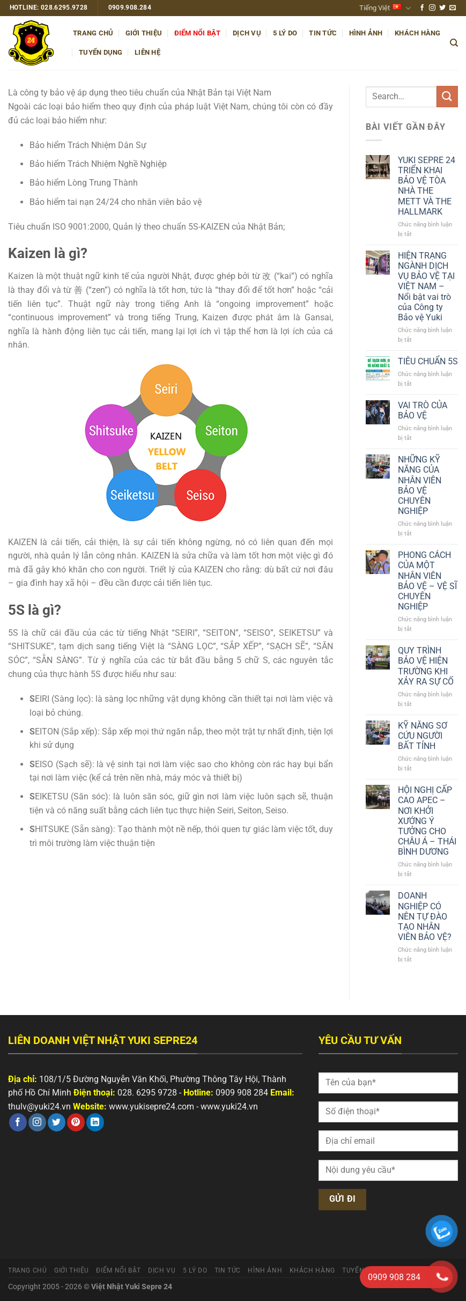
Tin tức (323, 33)
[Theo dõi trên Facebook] (422, 8)
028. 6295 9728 (147, 1092)
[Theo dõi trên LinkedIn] (95, 1122)
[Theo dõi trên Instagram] (432, 8)
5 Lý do (285, 33)
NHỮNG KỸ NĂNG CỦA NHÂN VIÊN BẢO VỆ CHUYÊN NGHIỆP (419, 485)
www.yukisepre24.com (151, 1106)
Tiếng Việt (385, 8)
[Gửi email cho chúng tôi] (452, 8)
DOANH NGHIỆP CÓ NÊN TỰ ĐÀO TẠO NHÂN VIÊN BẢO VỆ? (425, 916)
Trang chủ (93, 33)
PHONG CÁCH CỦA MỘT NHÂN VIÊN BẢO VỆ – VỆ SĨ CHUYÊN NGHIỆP (427, 581)
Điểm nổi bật (197, 33)
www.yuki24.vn (229, 1106)
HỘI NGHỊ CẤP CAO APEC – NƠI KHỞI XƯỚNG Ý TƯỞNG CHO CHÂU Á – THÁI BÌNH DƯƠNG (427, 821)
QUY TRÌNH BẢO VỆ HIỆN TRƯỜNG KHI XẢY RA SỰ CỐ (426, 666)
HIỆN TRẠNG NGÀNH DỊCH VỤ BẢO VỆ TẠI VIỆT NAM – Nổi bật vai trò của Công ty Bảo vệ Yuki (426, 286)
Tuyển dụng (101, 52)
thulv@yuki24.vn (39, 1106)
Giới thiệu (143, 33)
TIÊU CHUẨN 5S (428, 361)
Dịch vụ (247, 33)
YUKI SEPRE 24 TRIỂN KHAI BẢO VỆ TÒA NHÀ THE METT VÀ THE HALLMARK (426, 186)
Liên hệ (147, 52)
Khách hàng (418, 33)
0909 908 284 (242, 1092)
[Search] (454, 43)
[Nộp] (447, 96)
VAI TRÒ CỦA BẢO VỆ (422, 410)
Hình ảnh (366, 33)
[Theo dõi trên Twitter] (442, 8)
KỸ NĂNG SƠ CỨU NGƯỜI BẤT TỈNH (422, 736)
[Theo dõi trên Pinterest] (76, 1122)
